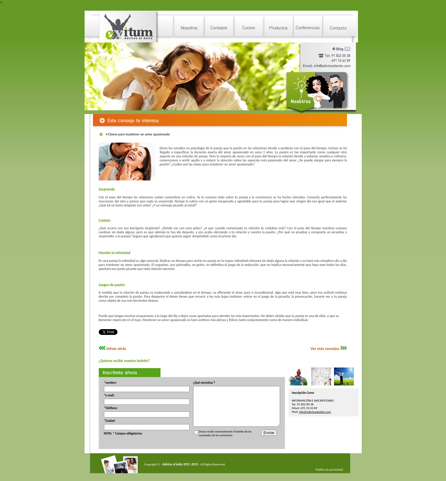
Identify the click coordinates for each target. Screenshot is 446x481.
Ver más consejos (320, 348)
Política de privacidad (325, 477)
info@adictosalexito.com (320, 412)
